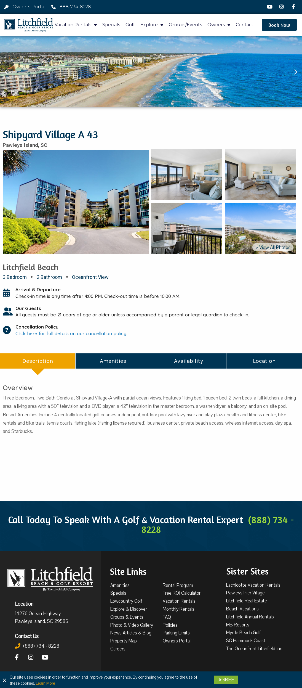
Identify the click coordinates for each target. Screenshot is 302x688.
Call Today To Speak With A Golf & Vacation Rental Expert (151, 524)
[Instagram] (282, 6)
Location (24, 603)
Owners (218, 25)
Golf (130, 24)
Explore (151, 25)
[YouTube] (270, 6)
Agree (226, 679)
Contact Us (27, 636)
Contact (244, 24)
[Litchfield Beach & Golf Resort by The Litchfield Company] (28, 25)
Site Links (128, 570)
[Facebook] (294, 6)
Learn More (45, 683)
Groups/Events (185, 24)
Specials (111, 24)
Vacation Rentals (76, 25)
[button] (279, 25)
